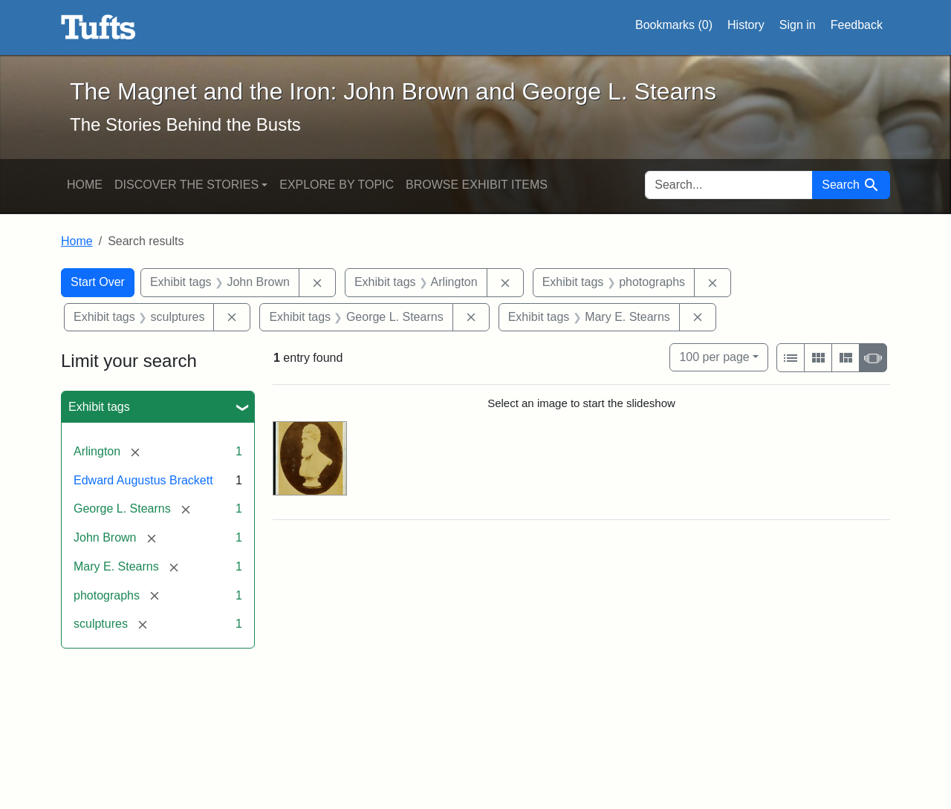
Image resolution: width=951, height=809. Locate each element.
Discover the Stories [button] (186, 184)
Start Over (98, 282)
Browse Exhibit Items (477, 184)
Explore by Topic (336, 184)
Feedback (857, 25)
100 (714, 355)
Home (85, 184)
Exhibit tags (99, 406)
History (746, 25)
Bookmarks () (674, 25)
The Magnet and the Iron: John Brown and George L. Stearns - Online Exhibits (98, 27)
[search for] (729, 185)
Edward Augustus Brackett (143, 480)
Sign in (797, 25)
